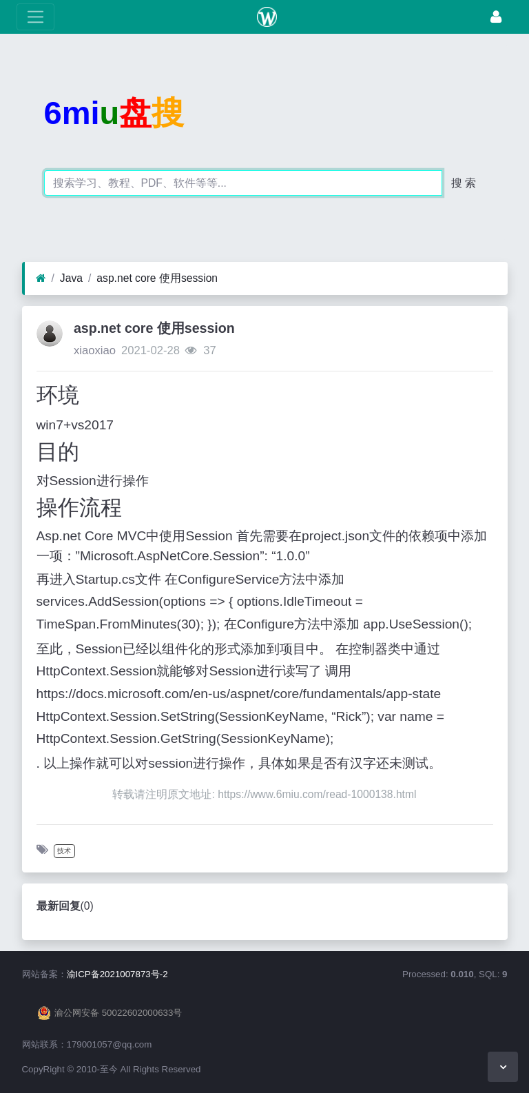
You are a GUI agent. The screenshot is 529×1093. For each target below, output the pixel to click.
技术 (64, 851)
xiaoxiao (95, 350)
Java (71, 278)
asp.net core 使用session (157, 278)
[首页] (41, 278)
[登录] (495, 17)
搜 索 (463, 183)
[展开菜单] (35, 16)
